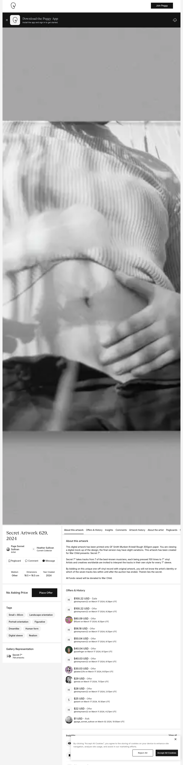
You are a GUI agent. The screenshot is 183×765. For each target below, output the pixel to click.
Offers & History (94, 530)
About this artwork (74, 530)
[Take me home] (13, 6)
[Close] (175, 739)
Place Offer (46, 592)
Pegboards (171, 530)
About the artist (156, 530)
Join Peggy (162, 5)
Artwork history (137, 530)
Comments (121, 530)
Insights (109, 530)
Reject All (142, 753)
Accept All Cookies (166, 753)
